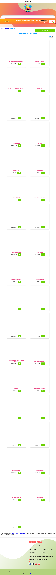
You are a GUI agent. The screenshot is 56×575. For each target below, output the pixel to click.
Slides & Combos (35, 20)
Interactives (44, 20)
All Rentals (17, 21)
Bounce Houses (26, 20)
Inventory (7, 28)
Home (2, 28)
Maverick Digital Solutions (30, 573)
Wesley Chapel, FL (16, 533)
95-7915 (31, 1)
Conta (24, 1)
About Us (44, 23)
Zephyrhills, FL (23, 533)
